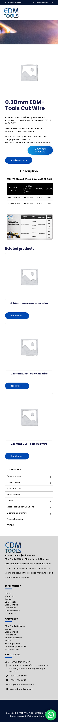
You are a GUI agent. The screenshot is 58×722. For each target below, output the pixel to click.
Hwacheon (10, 607)
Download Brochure (40, 150)
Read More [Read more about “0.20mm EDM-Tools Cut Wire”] (16, 315)
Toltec (8, 640)
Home (8, 593)
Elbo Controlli (13, 494)
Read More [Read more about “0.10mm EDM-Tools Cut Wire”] (16, 385)
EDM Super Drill (14, 488)
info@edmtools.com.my (44, 2)
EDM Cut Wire (13, 482)
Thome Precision (15, 519)
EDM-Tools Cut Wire (15, 626)
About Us (9, 596)
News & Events (12, 610)
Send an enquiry (19, 160)
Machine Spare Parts (15, 646)
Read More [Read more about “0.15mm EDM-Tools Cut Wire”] (16, 456)
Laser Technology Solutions (20, 506)
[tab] (29, 171)
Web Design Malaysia (37, 716)
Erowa (10, 500)
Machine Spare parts (17, 512)
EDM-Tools (10, 601)
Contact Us (10, 613)
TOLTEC (10, 525)
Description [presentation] (29, 171)
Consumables (14, 476)
